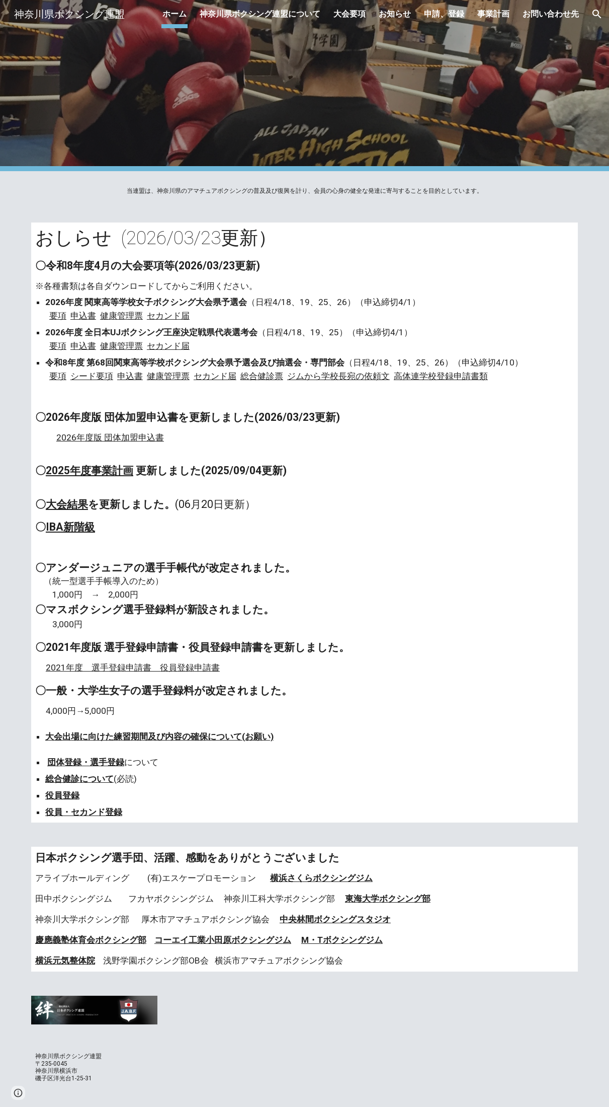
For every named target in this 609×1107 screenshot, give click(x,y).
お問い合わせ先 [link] (551, 14)
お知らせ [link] (395, 14)
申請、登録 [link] (444, 14)
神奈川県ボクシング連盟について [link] (260, 14)
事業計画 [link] (493, 14)
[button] (597, 14)
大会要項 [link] (349, 14)
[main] (304, 190)
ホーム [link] (174, 14)
